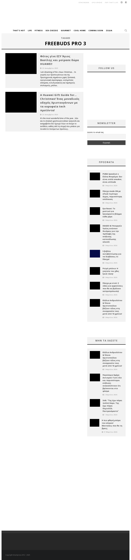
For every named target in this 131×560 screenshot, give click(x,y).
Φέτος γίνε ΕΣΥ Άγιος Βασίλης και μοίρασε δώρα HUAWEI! (59, 60)
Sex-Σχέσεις (52, 30)
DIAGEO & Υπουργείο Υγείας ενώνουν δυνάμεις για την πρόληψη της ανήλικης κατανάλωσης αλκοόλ (112, 234)
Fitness (39, 30)
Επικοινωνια (84, 2)
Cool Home (80, 30)
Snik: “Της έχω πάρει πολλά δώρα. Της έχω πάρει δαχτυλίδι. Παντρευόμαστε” (112, 405)
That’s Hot (19, 30)
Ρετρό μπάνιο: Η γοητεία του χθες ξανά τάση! (111, 271)
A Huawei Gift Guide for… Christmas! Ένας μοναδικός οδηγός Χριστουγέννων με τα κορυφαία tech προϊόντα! (59, 102)
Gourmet (66, 30)
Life (30, 30)
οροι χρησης (97, 2)
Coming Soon (96, 30)
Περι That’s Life (111, 2)
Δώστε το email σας (95, 132)
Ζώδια (109, 30)
